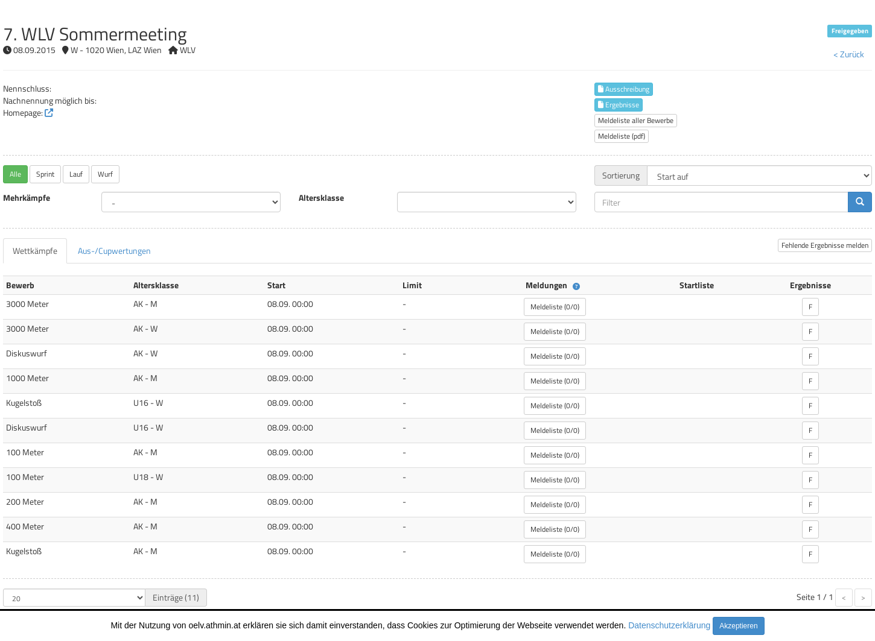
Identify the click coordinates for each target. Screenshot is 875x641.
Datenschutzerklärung (669, 625)
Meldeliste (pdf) (621, 136)
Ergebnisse (618, 104)
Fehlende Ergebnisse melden (824, 245)
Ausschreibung (623, 89)
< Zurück (848, 54)
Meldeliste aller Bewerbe (635, 120)
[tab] (35, 251)
